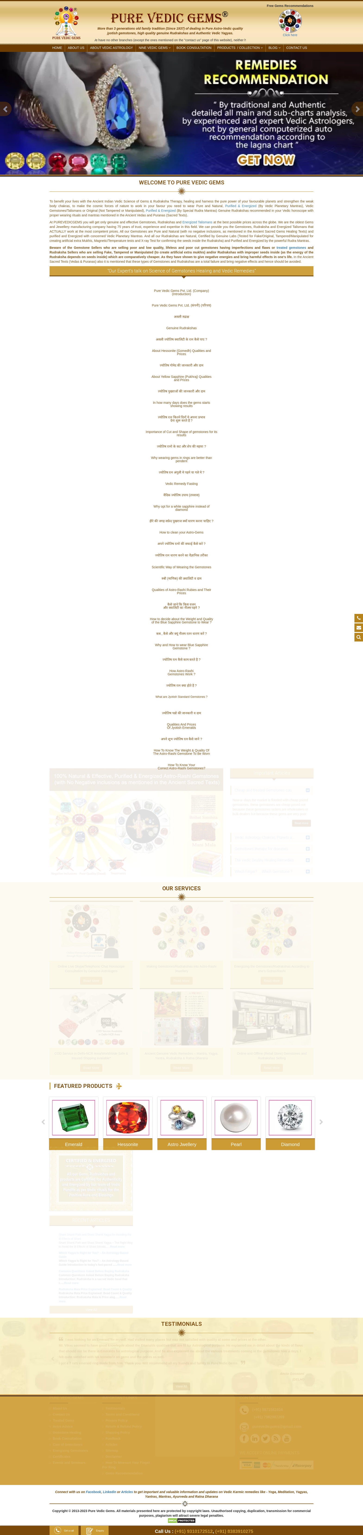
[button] (6, 109)
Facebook (93, 1492)
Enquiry (94, 1531)
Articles (127, 1492)
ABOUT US (76, 48)
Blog (275, 48)
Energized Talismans (197, 218)
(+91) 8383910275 (234, 1531)
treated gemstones (291, 243)
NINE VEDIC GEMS (155, 48)
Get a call (64, 1531)
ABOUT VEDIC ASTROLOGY (111, 48)
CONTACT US (296, 48)
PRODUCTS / (240, 48)
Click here (290, 35)
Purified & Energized (241, 202)
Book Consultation (193, 48)
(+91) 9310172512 (194, 1531)
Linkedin (109, 1492)
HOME (57, 48)
